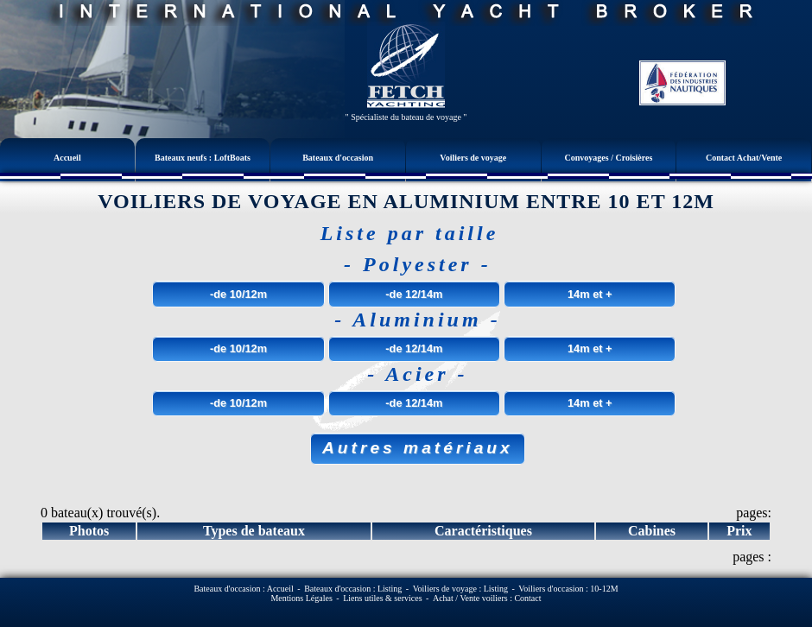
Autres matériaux (417, 448)
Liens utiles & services (382, 598)
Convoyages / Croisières (609, 157)
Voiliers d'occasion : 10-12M (568, 588)
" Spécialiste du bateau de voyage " (406, 117)
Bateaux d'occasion (337, 157)
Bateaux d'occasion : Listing (353, 588)
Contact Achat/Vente (744, 157)
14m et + (590, 294)
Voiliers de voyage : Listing (460, 588)
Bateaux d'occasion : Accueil (243, 588)
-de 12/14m (413, 294)
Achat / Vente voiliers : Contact (487, 598)
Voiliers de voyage (473, 157)
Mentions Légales (301, 598)
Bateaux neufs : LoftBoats (203, 157)
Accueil (67, 157)
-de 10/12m (238, 294)
